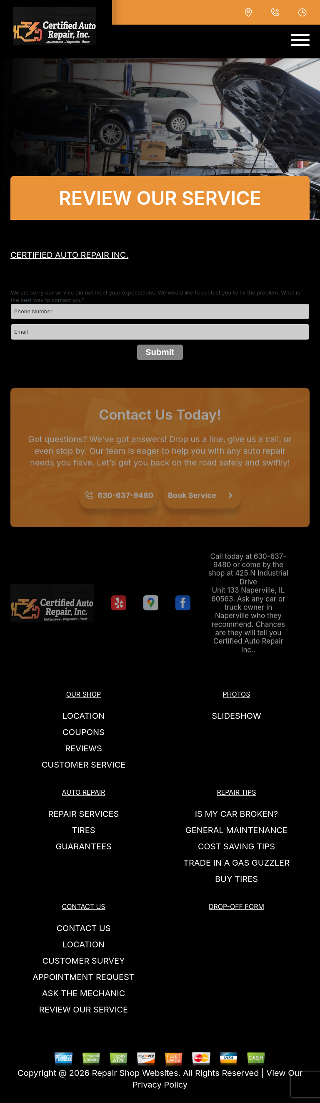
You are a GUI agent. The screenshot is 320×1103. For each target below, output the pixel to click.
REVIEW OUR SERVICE (83, 1010)
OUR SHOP (83, 694)
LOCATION (83, 716)
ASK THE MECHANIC (83, 993)
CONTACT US (83, 906)
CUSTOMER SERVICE (84, 765)
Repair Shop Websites (135, 1073)
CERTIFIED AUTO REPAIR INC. (69, 255)
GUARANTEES (83, 846)
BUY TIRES (236, 879)
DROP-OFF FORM (236, 906)
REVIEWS (83, 748)
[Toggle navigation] (300, 40)
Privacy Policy (160, 1085)
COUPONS (83, 732)
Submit (159, 352)
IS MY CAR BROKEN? (236, 814)
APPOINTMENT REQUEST (83, 977)
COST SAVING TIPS (236, 846)
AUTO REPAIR (83, 792)
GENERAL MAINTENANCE (236, 830)
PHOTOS (236, 694)
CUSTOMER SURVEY (83, 961)
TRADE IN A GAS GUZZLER (236, 863)
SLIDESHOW (236, 716)
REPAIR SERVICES (83, 814)
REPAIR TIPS (236, 792)
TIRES (83, 830)
